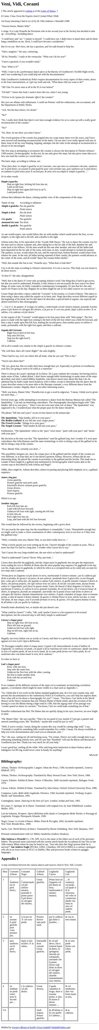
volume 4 (29, 11)
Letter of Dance (48, 11)
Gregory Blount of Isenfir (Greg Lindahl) (31, 1027)
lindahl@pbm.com (61, 1027)
